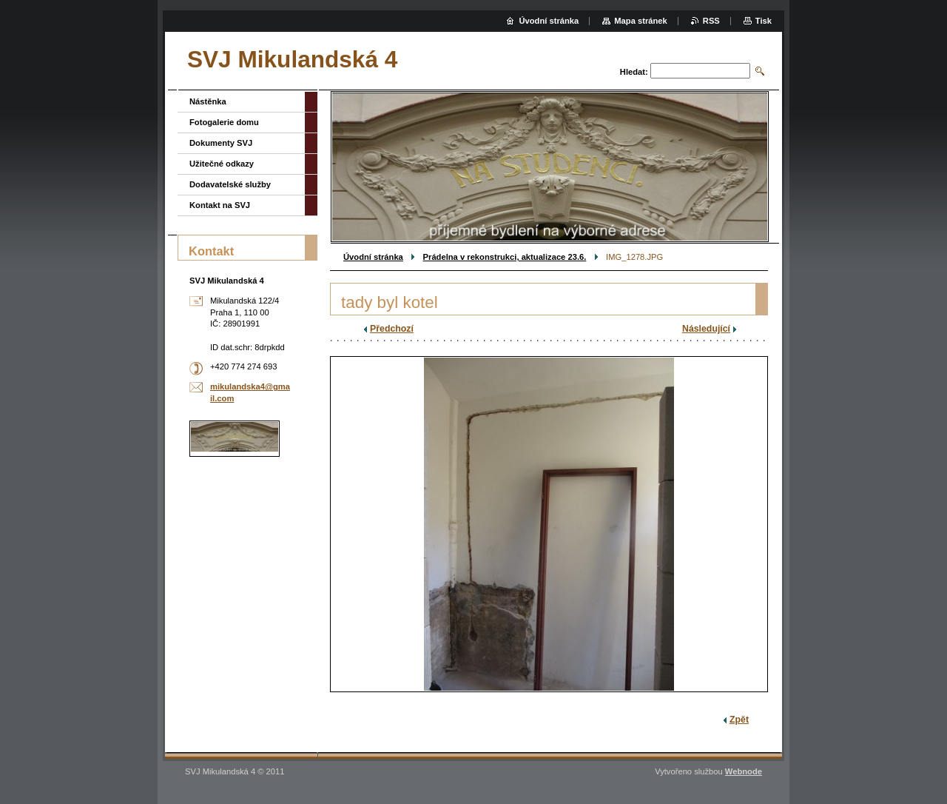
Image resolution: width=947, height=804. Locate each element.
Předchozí (392, 329)
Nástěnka (207, 101)
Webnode (743, 771)
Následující (706, 329)
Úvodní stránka (373, 256)
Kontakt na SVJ (219, 205)
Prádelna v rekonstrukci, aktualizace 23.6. (505, 256)
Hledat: (634, 71)
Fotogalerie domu (224, 122)
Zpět (739, 719)
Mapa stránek (640, 20)
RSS (711, 20)
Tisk (763, 20)
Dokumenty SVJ (220, 142)
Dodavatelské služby (230, 184)
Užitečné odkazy (221, 163)
